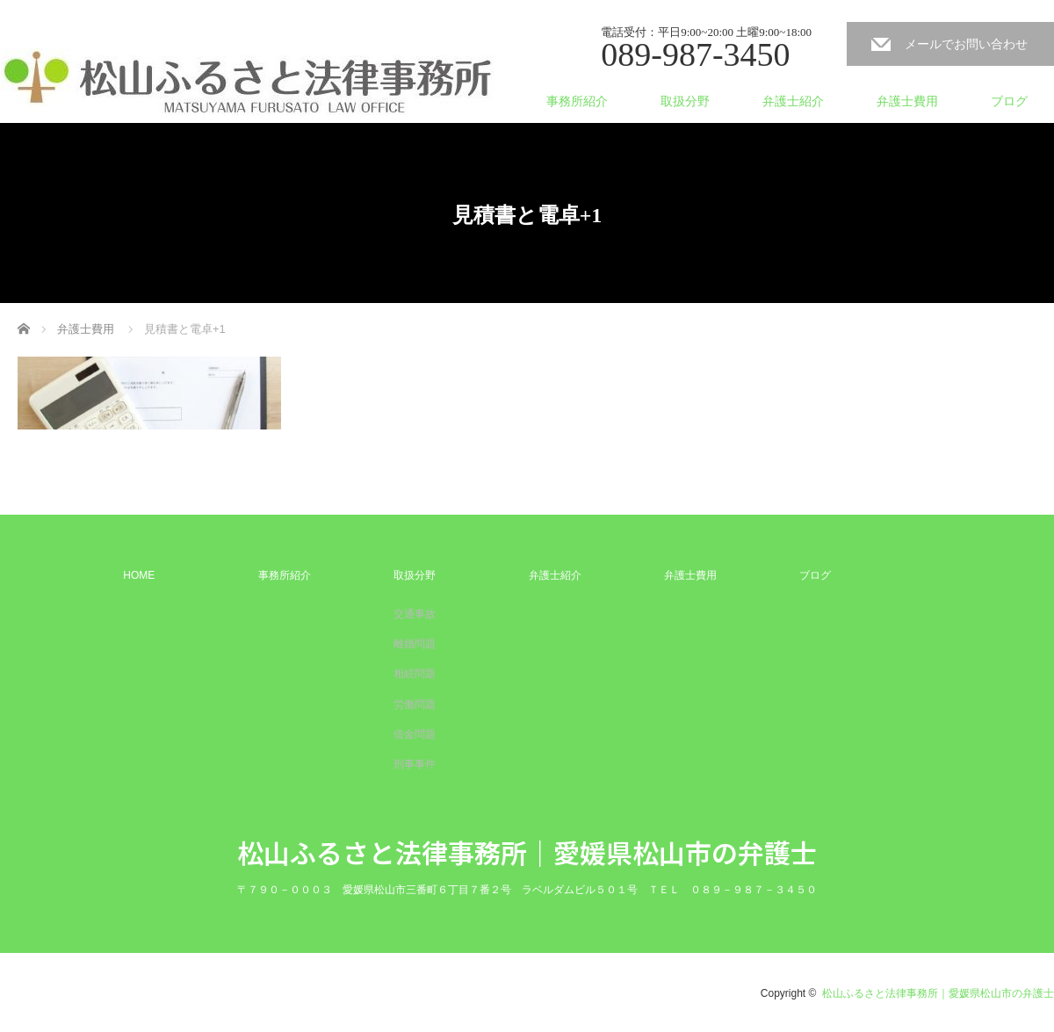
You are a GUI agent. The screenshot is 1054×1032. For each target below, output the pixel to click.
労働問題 (414, 704)
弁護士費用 (907, 101)
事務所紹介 (577, 101)
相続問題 (414, 674)
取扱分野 (685, 101)
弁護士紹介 (793, 101)
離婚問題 (414, 644)
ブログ (1009, 101)
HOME (139, 575)
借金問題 (414, 734)
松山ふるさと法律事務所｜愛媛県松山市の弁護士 (527, 852)
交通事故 (414, 614)
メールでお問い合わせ (966, 44)
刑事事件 (414, 764)
